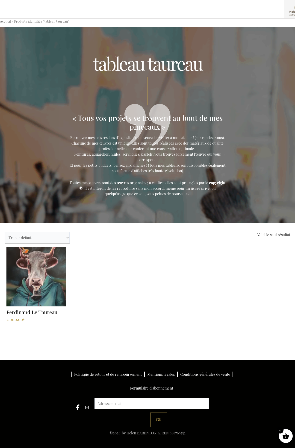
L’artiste (243, 5)
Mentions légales (161, 374)
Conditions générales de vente (205, 374)
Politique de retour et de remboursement (108, 374)
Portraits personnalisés (98, 5)
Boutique (187, 5)
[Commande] (37, 237)
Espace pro (215, 5)
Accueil (5, 21)
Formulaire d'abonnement (151, 388)
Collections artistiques (149, 5)
